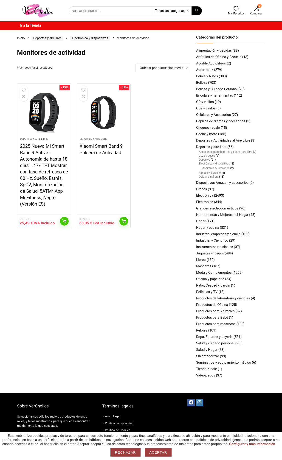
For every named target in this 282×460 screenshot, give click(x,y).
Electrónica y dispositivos (90, 38)
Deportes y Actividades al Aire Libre (223, 140)
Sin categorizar (207, 356)
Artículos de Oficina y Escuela (218, 57)
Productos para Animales (215, 311)
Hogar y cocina (207, 228)
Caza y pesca (207, 155)
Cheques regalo (208, 127)
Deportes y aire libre (47, 38)
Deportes (204, 159)
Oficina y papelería (210, 279)
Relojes (201, 330)
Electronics (204, 202)
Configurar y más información (252, 444)
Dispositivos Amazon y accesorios (222, 183)
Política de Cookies (117, 430)
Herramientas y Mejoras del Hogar (222, 215)
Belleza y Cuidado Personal (217, 89)
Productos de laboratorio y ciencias (223, 298)
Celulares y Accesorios (213, 115)
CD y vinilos (205, 102)
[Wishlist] (236, 9)
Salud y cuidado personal (215, 343)
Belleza (201, 83)
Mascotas (203, 266)
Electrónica (204, 195)
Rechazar (125, 452)
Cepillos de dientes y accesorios (220, 121)
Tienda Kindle (206, 369)
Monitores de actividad (216, 168)
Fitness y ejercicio (210, 172)
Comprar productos (64, 221)
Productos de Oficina (212, 305)
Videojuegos (205, 375)
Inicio (21, 38)
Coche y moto (206, 134)
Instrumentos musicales (214, 247)
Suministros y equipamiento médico (223, 362)
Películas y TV (206, 292)
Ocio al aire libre (208, 176)
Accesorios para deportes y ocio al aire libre (225, 151)
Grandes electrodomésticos (217, 208)
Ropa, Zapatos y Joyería (214, 337)
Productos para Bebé (212, 317)
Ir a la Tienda (30, 25)
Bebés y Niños (207, 76)
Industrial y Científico (212, 240)
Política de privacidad (119, 423)
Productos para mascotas (216, 324)
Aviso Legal (112, 416)
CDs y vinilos (206, 108)
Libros (201, 260)
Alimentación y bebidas (214, 50)
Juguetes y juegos (210, 253)
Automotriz (204, 70)
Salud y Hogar (206, 350)
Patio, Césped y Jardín (213, 285)
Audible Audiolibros (211, 63)
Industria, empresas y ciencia (218, 234)
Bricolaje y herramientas (214, 95)
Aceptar (158, 452)
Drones (201, 189)
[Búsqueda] (197, 10)
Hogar (201, 221)
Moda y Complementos (214, 272)
